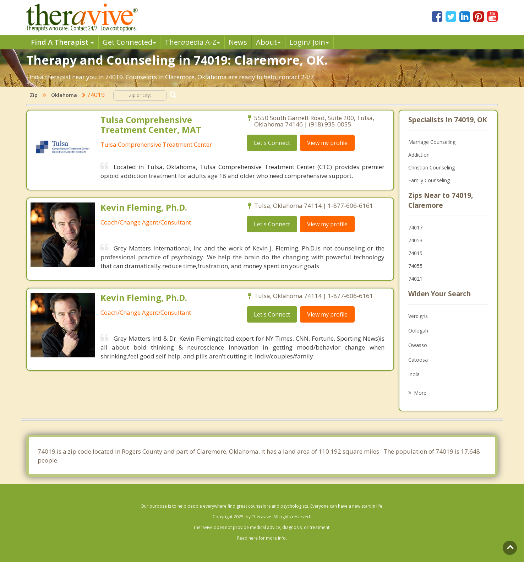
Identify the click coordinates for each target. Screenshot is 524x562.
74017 (415, 227)
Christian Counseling (431, 167)
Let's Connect (272, 143)
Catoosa (418, 359)
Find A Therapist (62, 42)
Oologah (418, 330)
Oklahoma (64, 95)
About (268, 42)
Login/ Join (309, 42)
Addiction (419, 154)
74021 (415, 278)
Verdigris (418, 316)
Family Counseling (429, 180)
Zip (34, 95)
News (238, 42)
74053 (415, 240)
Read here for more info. (262, 538)
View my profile (327, 143)
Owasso (417, 345)
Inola (414, 374)
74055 (415, 266)
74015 (415, 253)
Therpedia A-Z (192, 42)
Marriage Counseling (431, 142)
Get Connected (129, 42)
